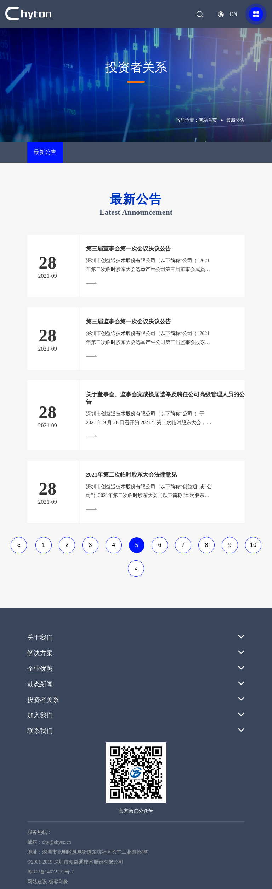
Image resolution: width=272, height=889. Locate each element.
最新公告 (45, 152)
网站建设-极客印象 (48, 881)
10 (253, 545)
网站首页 (208, 120)
